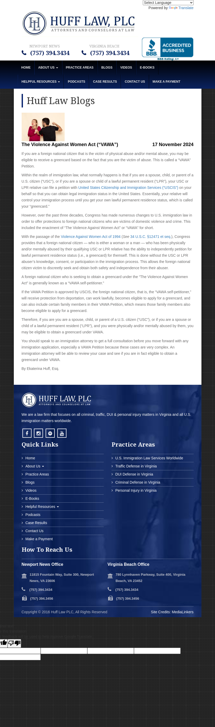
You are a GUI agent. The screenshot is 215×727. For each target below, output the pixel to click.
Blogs (107, 67)
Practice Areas (80, 67)
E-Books (147, 67)
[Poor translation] (14, 643)
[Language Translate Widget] (168, 2)
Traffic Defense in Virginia (135, 466)
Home (26, 67)
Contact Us (135, 81)
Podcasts (76, 81)
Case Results (105, 81)
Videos (126, 67)
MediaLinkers (182, 612)
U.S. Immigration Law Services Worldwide (148, 458)
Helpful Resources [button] (41, 81)
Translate (181, 8)
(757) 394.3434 (49, 53)
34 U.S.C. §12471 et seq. (150, 237)
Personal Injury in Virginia (135, 490)
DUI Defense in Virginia (133, 474)
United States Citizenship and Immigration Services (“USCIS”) (128, 187)
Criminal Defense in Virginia (137, 482)
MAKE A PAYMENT (166, 81)
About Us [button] (48, 67)
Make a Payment (38, 539)
